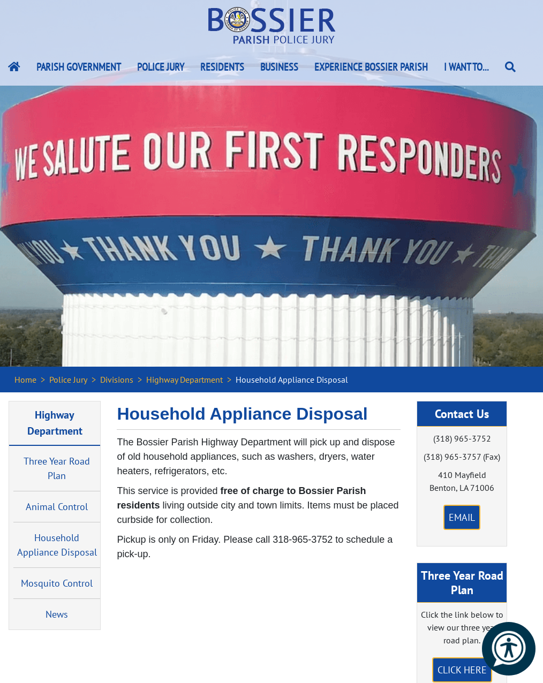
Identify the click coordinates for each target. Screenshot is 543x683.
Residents (222, 67)
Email (462, 517)
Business (279, 67)
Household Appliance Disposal (57, 545)
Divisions (116, 379)
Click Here (462, 670)
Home (25, 379)
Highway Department (184, 379)
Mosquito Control (57, 583)
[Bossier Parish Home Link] (14, 67)
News (57, 614)
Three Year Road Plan (57, 468)
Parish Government (78, 67)
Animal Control (57, 506)
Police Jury (160, 67)
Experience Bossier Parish (371, 67)
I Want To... (466, 67)
